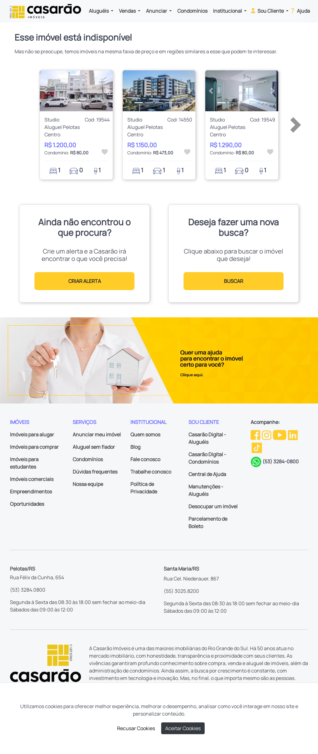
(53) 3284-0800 (280, 461)
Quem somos (145, 434)
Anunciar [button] (157, 10)
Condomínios (192, 10)
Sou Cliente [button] (267, 10)
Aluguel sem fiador (94, 446)
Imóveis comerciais (31, 479)
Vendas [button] (128, 10)
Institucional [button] (228, 10)
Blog (135, 446)
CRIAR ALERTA (84, 281)
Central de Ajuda (207, 474)
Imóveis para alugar (32, 434)
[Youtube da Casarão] (280, 434)
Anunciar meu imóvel (97, 434)
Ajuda (299, 10)
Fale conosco (145, 459)
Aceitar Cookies (183, 728)
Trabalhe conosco (150, 471)
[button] (45, 90)
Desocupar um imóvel (213, 506)
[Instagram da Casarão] (267, 434)
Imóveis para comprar (34, 446)
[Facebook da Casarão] (256, 434)
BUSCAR (233, 281)
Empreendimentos (31, 491)
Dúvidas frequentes (95, 471)
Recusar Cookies (136, 728)
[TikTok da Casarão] (257, 447)
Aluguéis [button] (99, 10)
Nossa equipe (88, 484)
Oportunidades (27, 503)
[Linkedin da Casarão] (292, 434)
